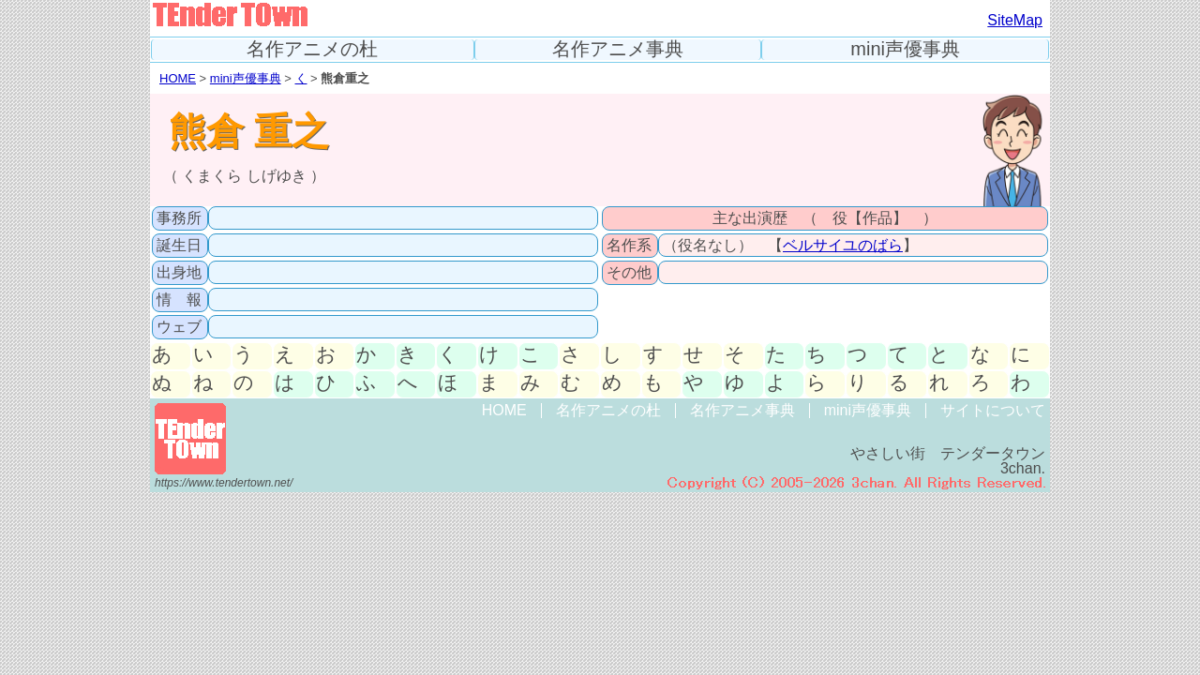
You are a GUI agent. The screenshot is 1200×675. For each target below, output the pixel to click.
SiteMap (1014, 20)
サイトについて (992, 410)
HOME (177, 78)
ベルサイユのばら (843, 245)
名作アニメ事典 (617, 49)
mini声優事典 (905, 49)
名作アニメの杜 (312, 49)
